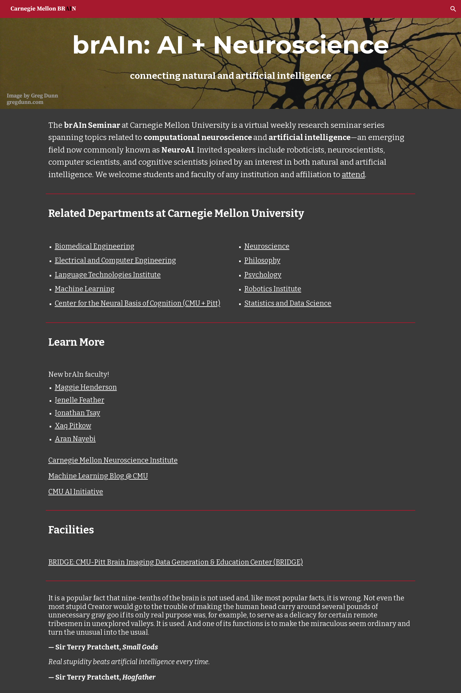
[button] (453, 9)
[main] (230, 54)
